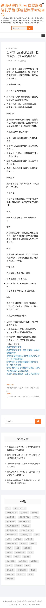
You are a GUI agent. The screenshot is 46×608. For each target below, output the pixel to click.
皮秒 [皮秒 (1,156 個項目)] (8, 557)
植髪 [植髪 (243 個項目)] (37, 535)
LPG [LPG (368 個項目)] (8, 508)
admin (14, 61)
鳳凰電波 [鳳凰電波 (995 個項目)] (10, 579)
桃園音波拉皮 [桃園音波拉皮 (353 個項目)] (26, 535)
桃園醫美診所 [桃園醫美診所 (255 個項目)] (11, 530)
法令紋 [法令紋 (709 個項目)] (33, 543)
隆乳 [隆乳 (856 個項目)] (27, 566)
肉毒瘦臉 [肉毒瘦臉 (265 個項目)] (34, 561)
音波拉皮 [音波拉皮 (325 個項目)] (21, 574)
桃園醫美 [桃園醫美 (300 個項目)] (26, 526)
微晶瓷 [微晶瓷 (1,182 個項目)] (34, 513)
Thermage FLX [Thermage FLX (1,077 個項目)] (19, 508)
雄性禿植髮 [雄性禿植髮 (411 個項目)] (22, 570)
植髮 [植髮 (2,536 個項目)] (8, 539)
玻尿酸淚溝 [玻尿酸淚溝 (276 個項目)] (20, 552)
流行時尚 (23, 61)
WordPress (36, 604)
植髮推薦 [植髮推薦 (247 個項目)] (29, 539)
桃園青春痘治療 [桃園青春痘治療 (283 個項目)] (26, 530)
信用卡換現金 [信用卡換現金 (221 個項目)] (11, 513)
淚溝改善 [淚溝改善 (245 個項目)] (27, 548)
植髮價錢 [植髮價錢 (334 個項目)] (18, 539)
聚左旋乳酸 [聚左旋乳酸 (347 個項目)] (11, 561)
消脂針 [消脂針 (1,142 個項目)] (9, 548)
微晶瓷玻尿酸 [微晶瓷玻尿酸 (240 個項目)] (24, 517)
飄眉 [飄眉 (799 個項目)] (30, 574)
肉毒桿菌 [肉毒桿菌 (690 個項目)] (22, 561)
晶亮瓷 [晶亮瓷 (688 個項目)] (36, 517)
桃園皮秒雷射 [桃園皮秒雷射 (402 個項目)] (24, 521)
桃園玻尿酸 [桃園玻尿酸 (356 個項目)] (11, 521)
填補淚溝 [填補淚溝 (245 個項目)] (24, 513)
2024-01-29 (12, 48)
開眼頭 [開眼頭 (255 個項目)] (9, 566)
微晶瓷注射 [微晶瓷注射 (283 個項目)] (11, 517)
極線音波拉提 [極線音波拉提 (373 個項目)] (11, 543)
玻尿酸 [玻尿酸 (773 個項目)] (9, 552)
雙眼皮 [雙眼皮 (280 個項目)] (33, 570)
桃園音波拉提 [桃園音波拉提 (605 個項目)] (11, 535)
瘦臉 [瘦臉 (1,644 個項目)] (30, 552)
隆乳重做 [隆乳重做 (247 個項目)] (10, 570)
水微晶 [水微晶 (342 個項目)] (23, 543)
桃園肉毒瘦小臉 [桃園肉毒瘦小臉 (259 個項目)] (12, 526)
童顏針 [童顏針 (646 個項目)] (17, 557)
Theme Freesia (20, 604)
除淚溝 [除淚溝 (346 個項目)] (18, 566)
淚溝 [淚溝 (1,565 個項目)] (17, 548)
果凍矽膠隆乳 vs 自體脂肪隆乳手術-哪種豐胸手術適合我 (23, 10)
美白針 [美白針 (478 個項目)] (26, 557)
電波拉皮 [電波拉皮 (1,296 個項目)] (10, 574)
